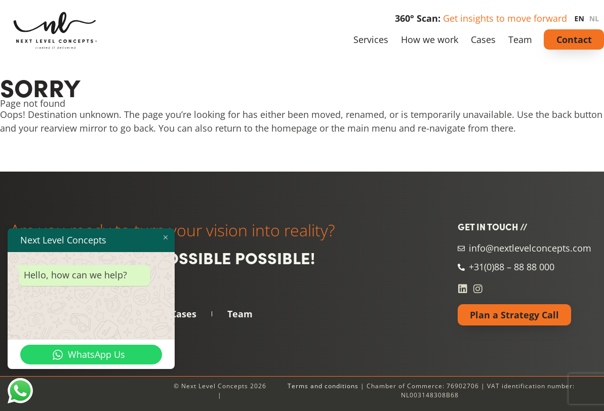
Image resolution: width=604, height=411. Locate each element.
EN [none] (579, 18)
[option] (596, 19)
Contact (574, 39)
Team (520, 39)
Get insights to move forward (505, 18)
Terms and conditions (323, 386)
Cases (483, 39)
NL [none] (594, 18)
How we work (429, 39)
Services (370, 39)
